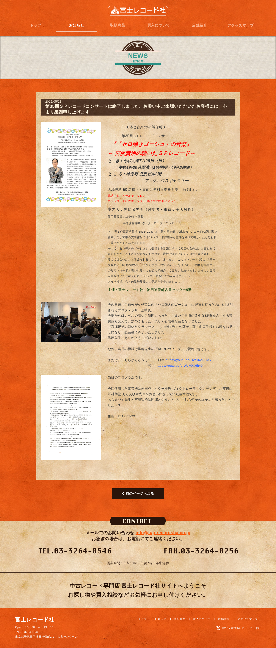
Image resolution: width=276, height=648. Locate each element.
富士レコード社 (138, 10)
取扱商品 (117, 25)
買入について (158, 25)
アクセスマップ (240, 25)
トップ (35, 25)
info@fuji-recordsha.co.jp (163, 532)
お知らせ (76, 25)
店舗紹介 (199, 25)
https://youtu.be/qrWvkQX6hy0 (179, 365)
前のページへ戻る (138, 493)
